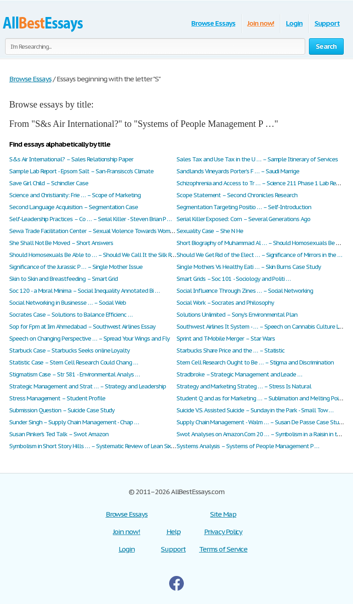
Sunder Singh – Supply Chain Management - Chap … (74, 422)
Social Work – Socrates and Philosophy (225, 303)
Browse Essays (213, 23)
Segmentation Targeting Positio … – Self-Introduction (243, 207)
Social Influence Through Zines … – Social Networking (244, 291)
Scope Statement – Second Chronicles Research (236, 195)
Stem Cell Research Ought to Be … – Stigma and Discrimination (255, 362)
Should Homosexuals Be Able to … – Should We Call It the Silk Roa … (96, 255)
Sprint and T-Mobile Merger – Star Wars (225, 338)
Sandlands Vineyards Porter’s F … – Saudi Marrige (237, 171)
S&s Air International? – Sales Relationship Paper (71, 159)
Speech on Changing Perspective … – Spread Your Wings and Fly (89, 338)
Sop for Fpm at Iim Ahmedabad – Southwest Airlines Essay (82, 326)
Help (173, 531)
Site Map (223, 514)
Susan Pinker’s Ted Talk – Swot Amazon (58, 434)
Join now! (260, 23)
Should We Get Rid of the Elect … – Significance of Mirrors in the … (259, 255)
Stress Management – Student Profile (57, 398)
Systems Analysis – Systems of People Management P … (247, 446)
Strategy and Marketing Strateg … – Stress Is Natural (243, 386)
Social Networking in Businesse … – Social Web (67, 303)
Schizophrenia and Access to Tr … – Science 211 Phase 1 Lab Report (261, 183)
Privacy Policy (223, 531)
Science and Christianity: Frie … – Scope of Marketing (75, 195)
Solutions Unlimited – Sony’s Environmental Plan (236, 315)
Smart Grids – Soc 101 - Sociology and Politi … (233, 279)
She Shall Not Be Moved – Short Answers (61, 243)
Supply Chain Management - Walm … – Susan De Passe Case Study (260, 422)
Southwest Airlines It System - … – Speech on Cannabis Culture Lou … (263, 326)
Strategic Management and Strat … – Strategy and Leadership (87, 386)
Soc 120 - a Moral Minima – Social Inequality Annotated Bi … (84, 291)
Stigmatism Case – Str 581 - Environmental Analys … (74, 374)
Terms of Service (223, 549)
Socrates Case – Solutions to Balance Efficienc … (70, 315)
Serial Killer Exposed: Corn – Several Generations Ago (243, 219)
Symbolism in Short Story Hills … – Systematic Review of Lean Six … (93, 446)
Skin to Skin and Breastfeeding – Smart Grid (63, 279)
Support (327, 23)
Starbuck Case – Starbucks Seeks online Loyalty (69, 350)
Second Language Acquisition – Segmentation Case (73, 207)
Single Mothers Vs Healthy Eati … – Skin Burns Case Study (248, 267)
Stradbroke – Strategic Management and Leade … (239, 374)
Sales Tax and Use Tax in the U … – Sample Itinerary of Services (256, 159)
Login (294, 23)
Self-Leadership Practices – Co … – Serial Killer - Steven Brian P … (90, 219)
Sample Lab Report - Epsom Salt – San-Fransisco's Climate (81, 171)
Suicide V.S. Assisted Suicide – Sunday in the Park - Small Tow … (254, 410)
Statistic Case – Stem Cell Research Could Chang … (73, 362)
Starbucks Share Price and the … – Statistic (230, 350)
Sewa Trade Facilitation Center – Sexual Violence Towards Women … (95, 231)
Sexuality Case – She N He (209, 231)
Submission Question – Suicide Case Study (61, 410)
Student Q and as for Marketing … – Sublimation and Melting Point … (262, 398)
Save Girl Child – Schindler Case (48, 183)
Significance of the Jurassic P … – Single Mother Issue (75, 267)
